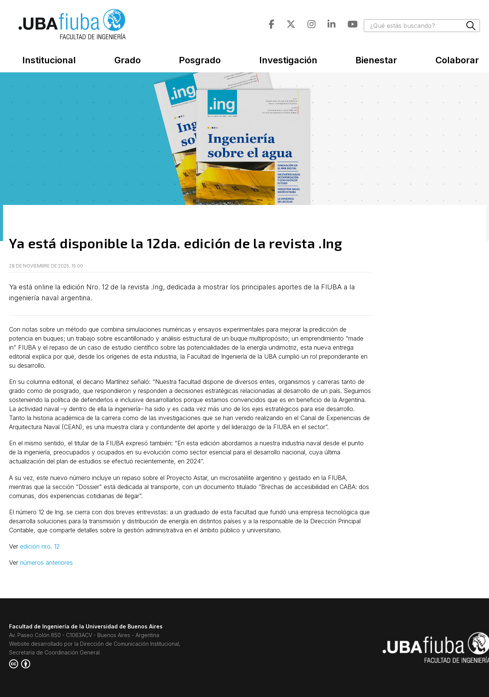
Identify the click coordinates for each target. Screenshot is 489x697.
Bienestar (376, 60)
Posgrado (200, 60)
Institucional (49, 60)
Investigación (288, 60)
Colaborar (457, 60)
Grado (127, 60)
